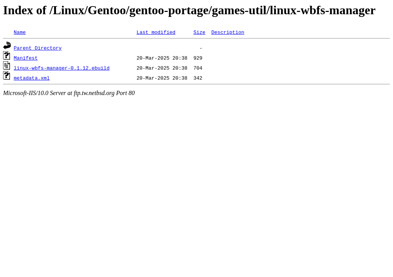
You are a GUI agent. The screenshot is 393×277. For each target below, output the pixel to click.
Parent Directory (38, 47)
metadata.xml (32, 77)
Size (199, 31)
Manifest (26, 57)
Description (227, 31)
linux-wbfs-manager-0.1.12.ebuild (62, 67)
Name (20, 31)
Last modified (156, 31)
